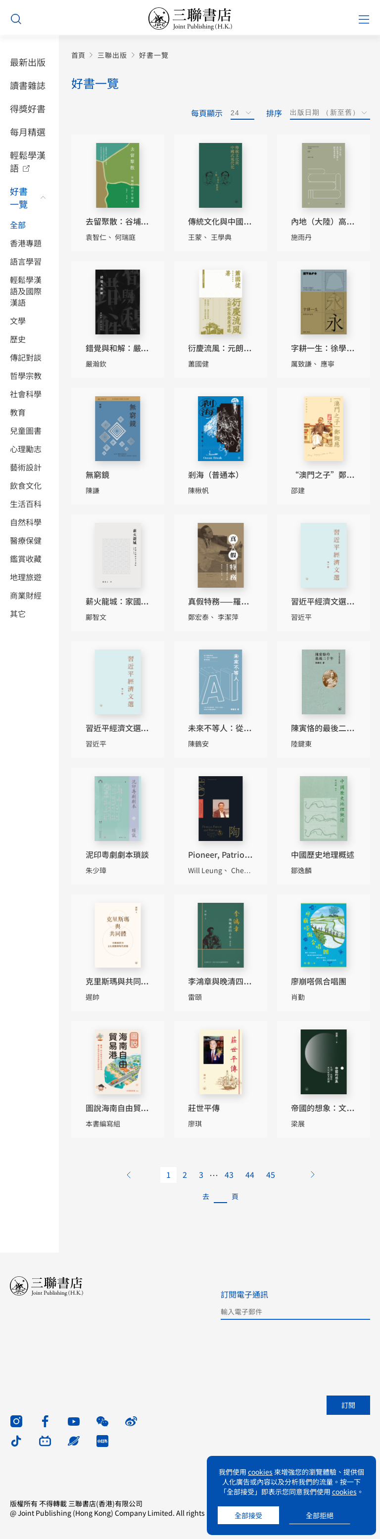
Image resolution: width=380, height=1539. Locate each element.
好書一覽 (19, 197)
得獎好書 (28, 108)
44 (249, 1174)
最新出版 (28, 61)
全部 (18, 225)
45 (270, 1174)
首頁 (78, 55)
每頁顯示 (207, 113)
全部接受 (248, 1515)
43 (229, 1174)
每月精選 (28, 131)
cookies (260, 1472)
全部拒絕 (319, 1515)
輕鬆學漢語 (28, 161)
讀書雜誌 (28, 85)
